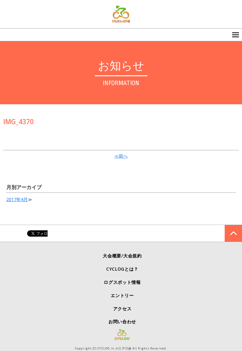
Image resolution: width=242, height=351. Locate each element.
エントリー (122, 295)
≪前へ (121, 156)
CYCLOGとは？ (122, 269)
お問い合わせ (122, 322)
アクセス (122, 309)
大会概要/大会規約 (122, 256)
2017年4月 (17, 199)
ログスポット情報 (122, 282)
